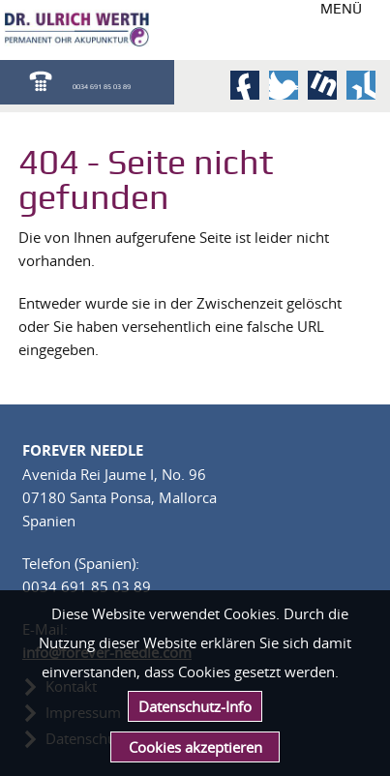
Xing (360, 85)
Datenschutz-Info (195, 706)
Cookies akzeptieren (195, 747)
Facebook (244, 85)
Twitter (283, 85)
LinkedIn (322, 85)
